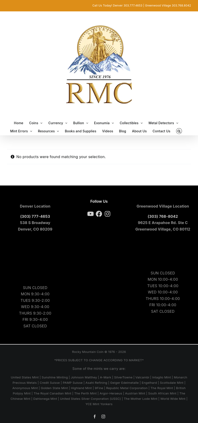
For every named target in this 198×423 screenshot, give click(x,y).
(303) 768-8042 (163, 216)
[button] (179, 131)
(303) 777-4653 (35, 216)
